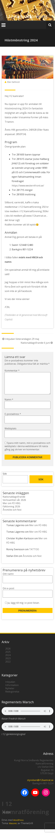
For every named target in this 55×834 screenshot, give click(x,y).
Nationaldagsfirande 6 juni (37, 342)
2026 (8, 653)
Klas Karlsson (13, 82)
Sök (5, 478)
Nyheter (9, 693)
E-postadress (13, 418)
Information (12, 689)
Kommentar (12, 370)
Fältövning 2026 (11, 511)
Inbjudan (10, 62)
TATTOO (34, 554)
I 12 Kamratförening (26, 16)
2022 (8, 666)
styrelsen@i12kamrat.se (40, 784)
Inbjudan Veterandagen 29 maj (20, 339)
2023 (8, 663)
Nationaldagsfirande (14, 501)
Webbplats (10, 433)
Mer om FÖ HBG (11, 508)
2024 (8, 659)
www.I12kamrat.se (36, 215)
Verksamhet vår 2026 (14, 504)
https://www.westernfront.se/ (28, 185)
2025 (8, 656)
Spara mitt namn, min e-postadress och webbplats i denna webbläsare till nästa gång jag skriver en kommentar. (27, 451)
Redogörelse (12, 696)
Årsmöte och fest (12, 514)
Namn (9, 404)
